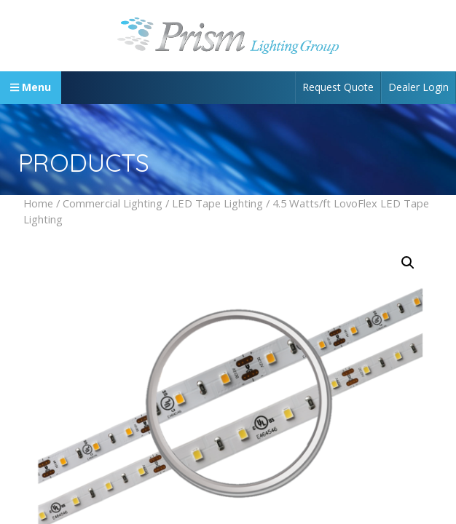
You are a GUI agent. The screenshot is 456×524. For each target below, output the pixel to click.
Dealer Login (418, 87)
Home (38, 203)
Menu (30, 87)
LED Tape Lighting (217, 203)
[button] (408, 263)
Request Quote (338, 87)
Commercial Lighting (112, 203)
